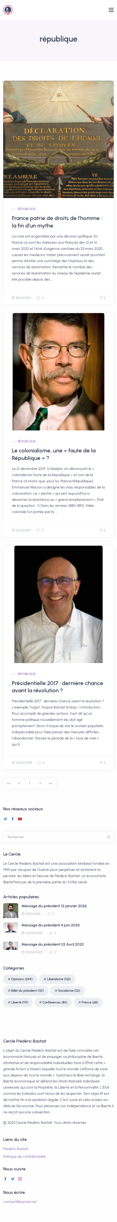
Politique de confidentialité (24, 1156)
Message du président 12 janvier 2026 (54, 906)
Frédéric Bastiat (15, 1149)
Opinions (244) (22, 979)
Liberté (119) (19, 1002)
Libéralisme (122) (59, 979)
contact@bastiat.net (20, 1202)
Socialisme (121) (69, 991)
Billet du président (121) (27, 991)
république (27, 209)
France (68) (90, 1002)
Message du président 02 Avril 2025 (52, 944)
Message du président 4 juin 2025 (50, 925)
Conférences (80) (54, 1002)
